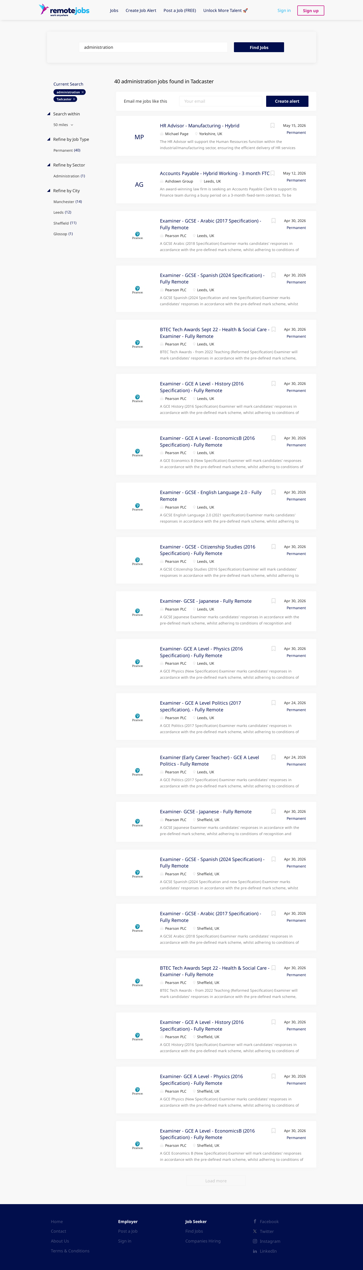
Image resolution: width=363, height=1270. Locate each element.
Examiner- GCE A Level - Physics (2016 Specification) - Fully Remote (201, 1079)
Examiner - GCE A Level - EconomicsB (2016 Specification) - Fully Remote (207, 1134)
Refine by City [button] (66, 190)
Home (57, 1221)
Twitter (267, 1231)
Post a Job (128, 1231)
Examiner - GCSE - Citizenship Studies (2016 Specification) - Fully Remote (207, 550)
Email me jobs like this (145, 101)
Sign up (311, 10)
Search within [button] (66, 114)
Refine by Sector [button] (68, 165)
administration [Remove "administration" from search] (68, 92)
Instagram (270, 1241)
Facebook (269, 1221)
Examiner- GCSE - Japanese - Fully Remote (206, 601)
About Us (60, 1241)
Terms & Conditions (70, 1251)
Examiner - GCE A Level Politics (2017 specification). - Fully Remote (200, 706)
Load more (216, 1181)
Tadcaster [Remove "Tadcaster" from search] (64, 99)
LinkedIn (268, 1251)
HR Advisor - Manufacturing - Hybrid (199, 125)
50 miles (61, 124)
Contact (58, 1231)
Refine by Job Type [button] (70, 139)
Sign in (284, 10)
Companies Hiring (203, 1241)
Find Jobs (259, 47)
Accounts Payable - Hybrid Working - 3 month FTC (215, 173)
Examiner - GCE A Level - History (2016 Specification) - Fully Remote (202, 386)
